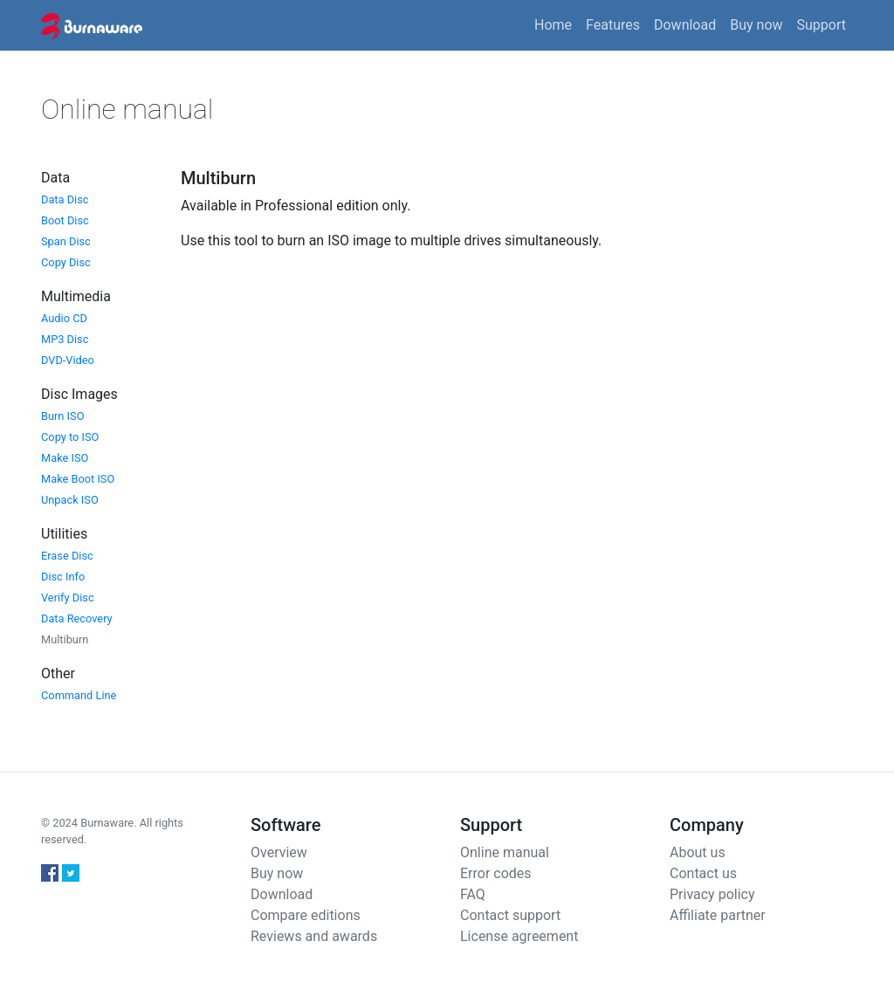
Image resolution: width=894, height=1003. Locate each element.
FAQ (472, 894)
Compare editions (306, 915)
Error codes (496, 873)
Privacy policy (712, 894)
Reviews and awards (314, 936)
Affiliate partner (718, 915)
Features (613, 25)
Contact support (510, 915)
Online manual (504, 852)
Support (821, 25)
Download (685, 25)
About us (698, 852)
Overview (279, 852)
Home (553, 25)
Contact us (703, 873)
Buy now (756, 25)
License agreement (519, 936)
